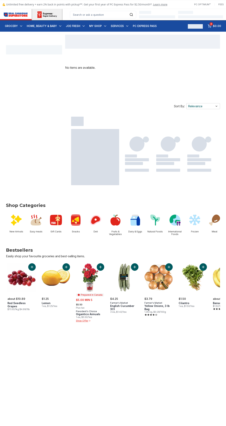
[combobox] (103, 14)
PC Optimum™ (202, 4)
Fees (221, 4)
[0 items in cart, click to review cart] (214, 26)
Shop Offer (83, 320)
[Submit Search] (131, 14)
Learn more (160, 4)
